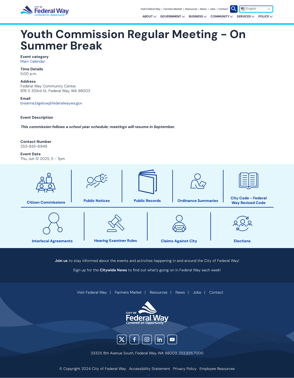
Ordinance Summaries (198, 200)
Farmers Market (173, 9)
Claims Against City (179, 241)
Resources (191, 9)
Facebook (134, 339)
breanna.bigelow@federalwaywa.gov (51, 103)
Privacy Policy (184, 368)
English (248, 9)
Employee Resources (217, 368)
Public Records (147, 200)
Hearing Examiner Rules (115, 240)
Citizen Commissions (46, 202)
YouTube (172, 339)
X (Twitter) (122, 339)
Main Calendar (32, 61)
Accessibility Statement (149, 368)
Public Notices (97, 200)
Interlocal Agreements (52, 241)
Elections (242, 241)
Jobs (212, 9)
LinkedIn (160, 339)
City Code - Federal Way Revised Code (249, 200)
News (203, 9)
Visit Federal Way (150, 9)
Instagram (147, 339)
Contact (223, 9)
